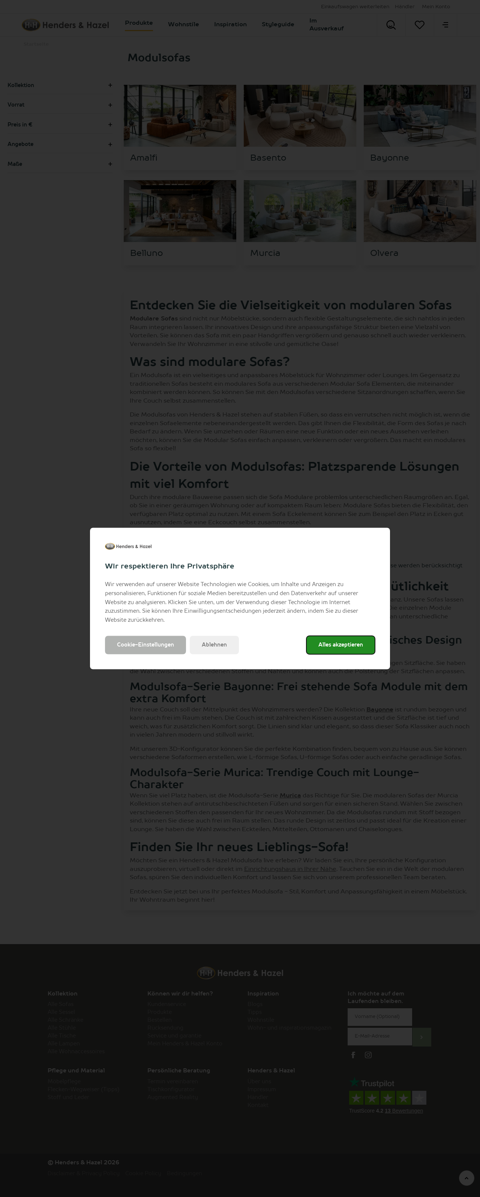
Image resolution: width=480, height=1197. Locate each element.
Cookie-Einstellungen (145, 644)
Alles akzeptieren (340, 644)
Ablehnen (214, 644)
